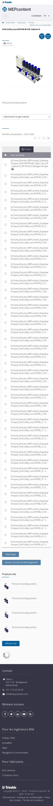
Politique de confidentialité (30, 797)
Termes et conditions (33, 800)
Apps (4, 747)
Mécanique (21, 22)
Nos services (8, 770)
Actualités (7, 742)
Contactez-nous (10, 775)
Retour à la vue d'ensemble (40, 25)
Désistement (9, 797)
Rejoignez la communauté (15, 752)
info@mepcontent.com (17, 694)
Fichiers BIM (10, 22)
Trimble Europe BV (37, 791)
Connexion (36, 15)
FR (45, 15)
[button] (26, 116)
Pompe (31, 22)
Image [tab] (8, 43)
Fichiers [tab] (26, 149)
